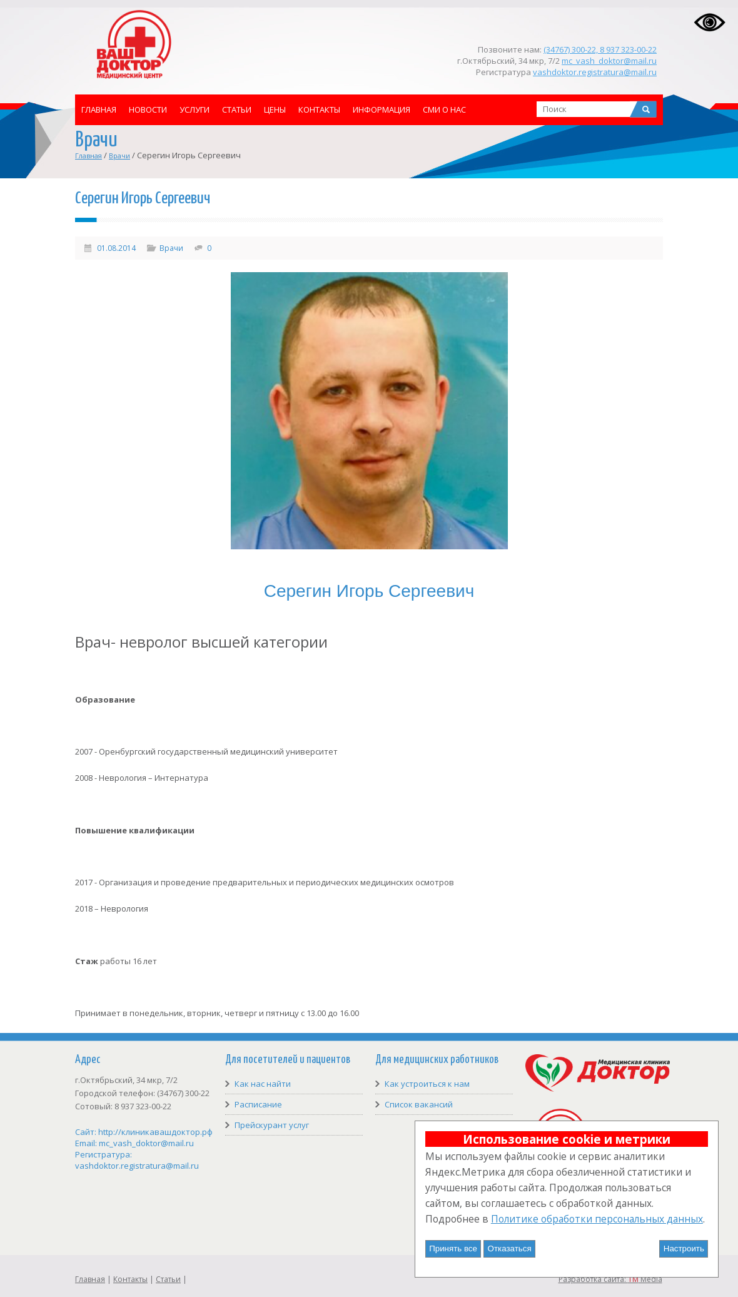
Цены (275, 109)
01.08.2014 (116, 248)
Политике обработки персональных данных (597, 1219)
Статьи (236, 109)
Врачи (119, 155)
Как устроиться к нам (427, 1083)
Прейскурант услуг (272, 1125)
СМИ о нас (444, 109)
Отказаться (510, 1248)
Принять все (453, 1248)
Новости (148, 109)
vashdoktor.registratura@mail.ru (595, 72)
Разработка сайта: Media (610, 1279)
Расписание (258, 1104)
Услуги (194, 109)
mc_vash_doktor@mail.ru (609, 60)
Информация (381, 109)
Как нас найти (263, 1083)
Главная (98, 109)
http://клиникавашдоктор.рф (155, 1131)
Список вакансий (419, 1104)
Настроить (684, 1248)
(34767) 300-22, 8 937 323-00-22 (600, 49)
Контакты (319, 109)
